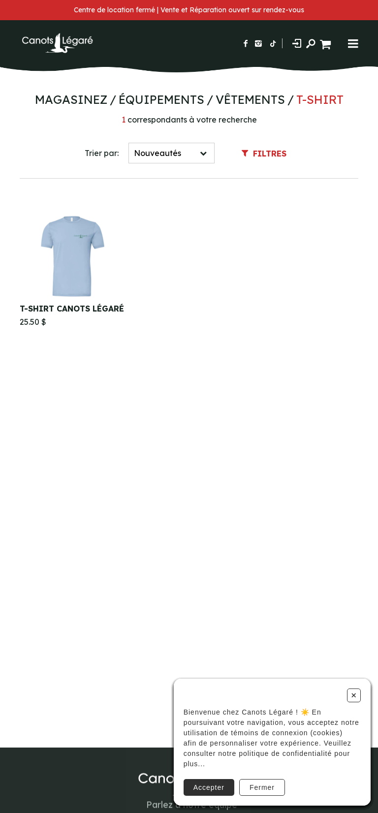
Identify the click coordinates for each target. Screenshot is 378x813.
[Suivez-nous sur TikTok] (273, 43)
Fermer (262, 787)
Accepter (208, 787)
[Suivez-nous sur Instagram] (258, 43)
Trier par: (102, 153)
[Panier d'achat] (326, 43)
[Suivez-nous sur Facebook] (246, 43)
